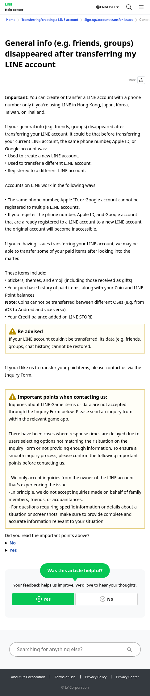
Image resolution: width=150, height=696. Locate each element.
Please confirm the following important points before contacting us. (75, 543)
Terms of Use (65, 676)
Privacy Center (127, 676)
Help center (14, 9)
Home (10, 20)
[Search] (129, 7)
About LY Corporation (28, 676)
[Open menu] (141, 7)
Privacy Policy (95, 676)
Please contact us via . (75, 550)
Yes (43, 599)
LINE (8, 4)
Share (136, 80)
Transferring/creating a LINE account (50, 20)
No (106, 599)
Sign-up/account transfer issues (109, 20)
